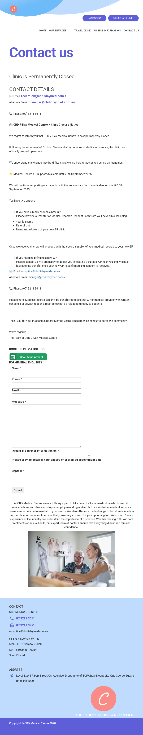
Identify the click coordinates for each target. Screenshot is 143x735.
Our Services (57, 30)
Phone (17, 379)
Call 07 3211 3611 (123, 18)
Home (42, 30)
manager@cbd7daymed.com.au (52, 102)
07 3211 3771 (25, 625)
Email (16, 390)
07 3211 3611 (25, 618)
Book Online (94, 18)
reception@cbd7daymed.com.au (44, 96)
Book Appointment (31, 356)
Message (19, 401)
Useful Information (107, 30)
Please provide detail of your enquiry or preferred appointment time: (57, 459)
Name (16, 368)
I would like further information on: (35, 450)
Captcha (18, 471)
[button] (70, 30)
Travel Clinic (83, 30)
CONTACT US (131, 30)
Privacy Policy (124, 729)
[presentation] (38, 480)
